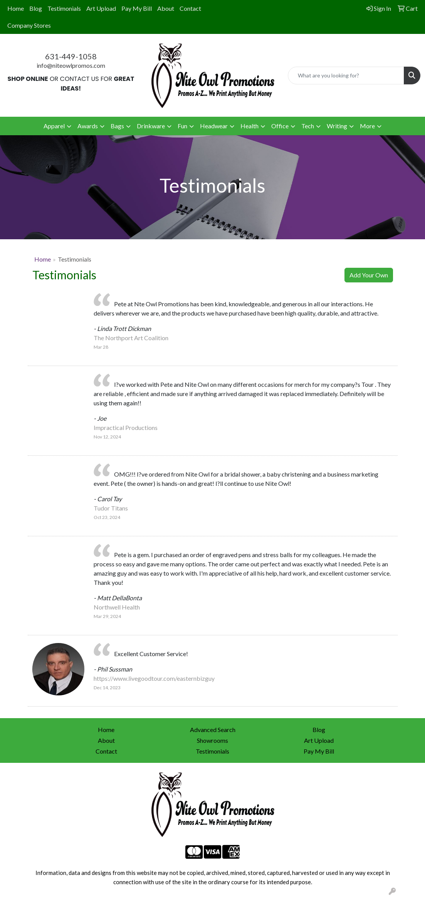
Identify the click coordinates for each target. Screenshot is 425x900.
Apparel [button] (54, 125)
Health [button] (249, 125)
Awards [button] (87, 125)
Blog (35, 8)
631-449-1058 (71, 56)
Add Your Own (368, 275)
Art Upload (101, 8)
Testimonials (64, 8)
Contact (190, 8)
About (165, 8)
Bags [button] (117, 125)
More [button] (367, 125)
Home (15, 8)
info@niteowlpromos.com (71, 65)
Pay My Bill (136, 8)
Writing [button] (337, 125)
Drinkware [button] (151, 125)
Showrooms (212, 740)
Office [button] (280, 125)
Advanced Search (212, 729)
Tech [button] (307, 125)
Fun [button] (182, 125)
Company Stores (29, 25)
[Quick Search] (346, 75)
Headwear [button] (214, 125)
